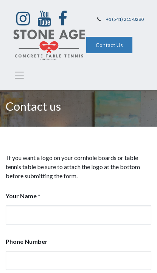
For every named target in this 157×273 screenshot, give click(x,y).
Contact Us (109, 45)
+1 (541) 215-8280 (125, 19)
